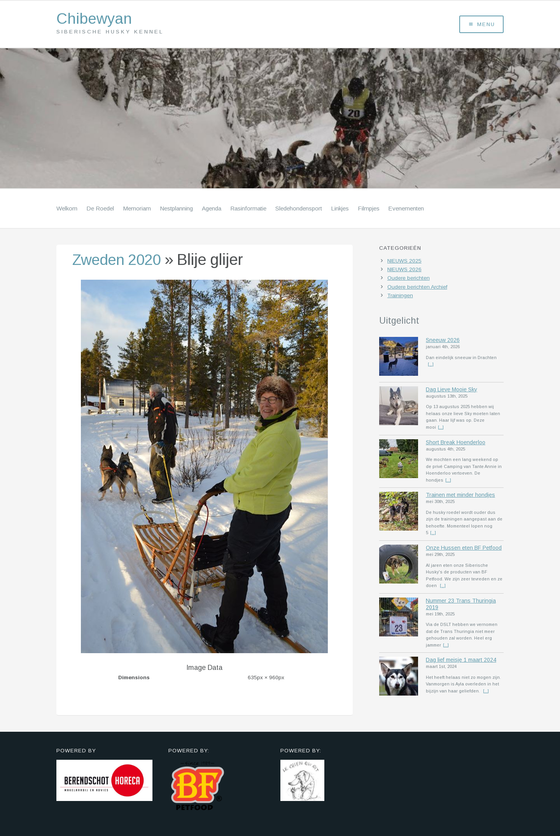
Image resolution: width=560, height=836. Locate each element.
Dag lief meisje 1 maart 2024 (461, 662)
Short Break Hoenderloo (455, 443)
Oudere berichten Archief (417, 288)
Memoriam (137, 209)
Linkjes (340, 209)
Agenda (211, 209)
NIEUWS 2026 (404, 270)
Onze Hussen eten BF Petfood (464, 549)
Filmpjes (369, 209)
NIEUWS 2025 (404, 262)
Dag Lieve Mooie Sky (451, 390)
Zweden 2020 (118, 260)
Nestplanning (176, 209)
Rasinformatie (248, 209)
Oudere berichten (408, 279)
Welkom (66, 209)
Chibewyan (95, 19)
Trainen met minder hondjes (460, 496)
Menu (481, 25)
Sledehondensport (298, 209)
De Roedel (100, 209)
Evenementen (406, 209)
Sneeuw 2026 (443, 341)
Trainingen (400, 296)
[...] (431, 365)
